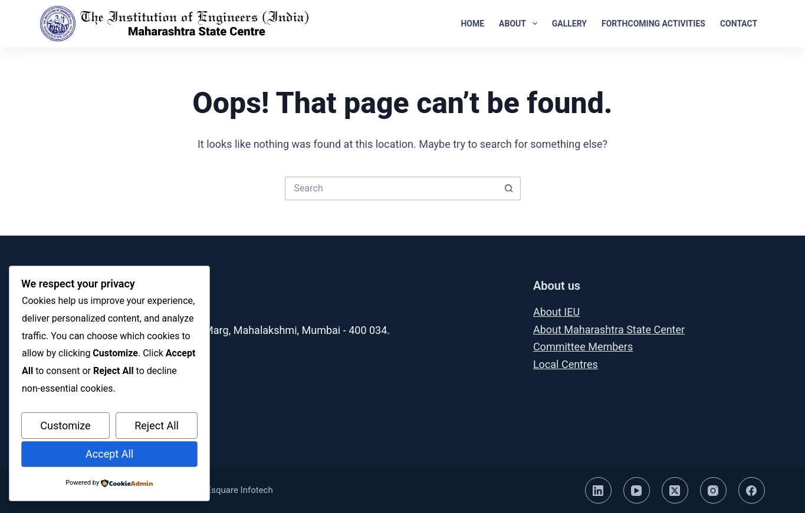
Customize (65, 425)
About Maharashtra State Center (609, 329)
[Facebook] (751, 490)
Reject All (156, 425)
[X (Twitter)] (675, 490)
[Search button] (509, 188)
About (520, 23)
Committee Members (583, 346)
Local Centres (565, 364)
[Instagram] (713, 490)
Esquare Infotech (239, 490)
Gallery (569, 23)
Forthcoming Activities (653, 23)
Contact (738, 23)
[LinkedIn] (598, 490)
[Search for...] (391, 188)
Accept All (109, 454)
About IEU (556, 312)
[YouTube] (636, 490)
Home (472, 23)
